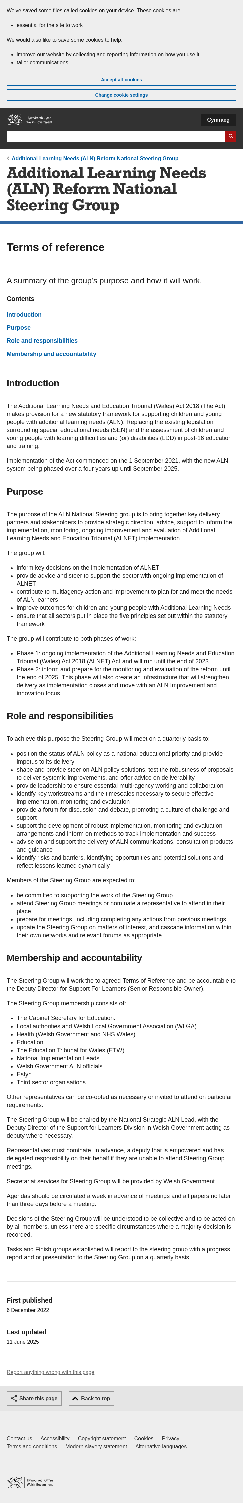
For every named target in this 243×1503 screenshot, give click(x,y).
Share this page (38, 1398)
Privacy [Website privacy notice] (170, 1438)
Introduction (24, 314)
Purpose (19, 327)
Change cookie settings (121, 95)
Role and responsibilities (42, 340)
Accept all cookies (121, 79)
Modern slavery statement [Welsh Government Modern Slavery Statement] (96, 1446)
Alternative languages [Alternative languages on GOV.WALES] (161, 1446)
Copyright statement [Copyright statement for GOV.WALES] (102, 1438)
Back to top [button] (95, 1398)
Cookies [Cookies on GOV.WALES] (144, 1438)
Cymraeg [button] (218, 120)
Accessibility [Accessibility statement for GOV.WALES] (54, 1438)
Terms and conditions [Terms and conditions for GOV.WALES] (32, 1446)
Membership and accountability (51, 354)
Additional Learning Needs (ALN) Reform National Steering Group (95, 158)
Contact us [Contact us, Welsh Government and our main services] (19, 1438)
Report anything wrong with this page (50, 1372)
